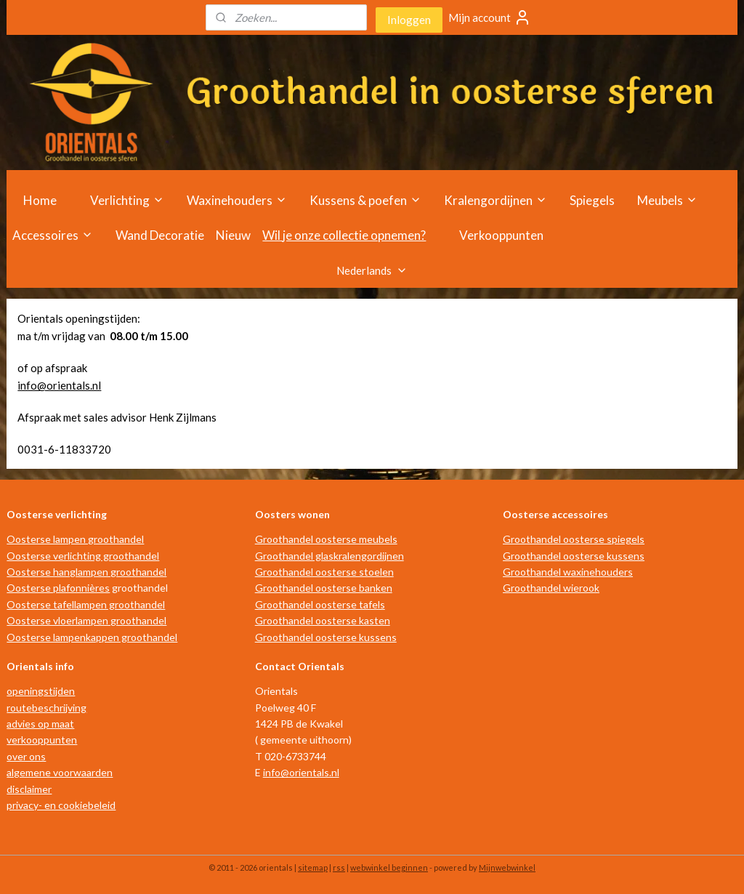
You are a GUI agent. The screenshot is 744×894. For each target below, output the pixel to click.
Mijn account (489, 17)
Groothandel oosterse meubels (326, 539)
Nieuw (233, 235)
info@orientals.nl (59, 385)
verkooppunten (42, 739)
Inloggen (409, 19)
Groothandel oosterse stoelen (324, 571)
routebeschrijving (46, 707)
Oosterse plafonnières (58, 587)
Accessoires (52, 235)
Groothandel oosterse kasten (322, 620)
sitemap (313, 867)
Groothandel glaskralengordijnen (329, 555)
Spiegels (592, 200)
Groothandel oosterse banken (323, 587)
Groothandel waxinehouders (568, 571)
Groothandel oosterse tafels (320, 604)
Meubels (667, 200)
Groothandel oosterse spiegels (573, 539)
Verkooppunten (501, 235)
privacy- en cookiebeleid (61, 805)
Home (40, 200)
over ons (26, 756)
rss (339, 867)
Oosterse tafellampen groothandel (86, 604)
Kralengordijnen (495, 200)
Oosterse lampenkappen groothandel (92, 637)
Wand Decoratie (160, 235)
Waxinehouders (237, 200)
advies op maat (40, 723)
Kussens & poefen (365, 200)
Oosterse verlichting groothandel (83, 555)
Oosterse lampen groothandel (75, 539)
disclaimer (29, 789)
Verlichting (127, 200)
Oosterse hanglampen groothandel (86, 571)
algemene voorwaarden (60, 772)
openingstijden (41, 691)
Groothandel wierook (551, 587)
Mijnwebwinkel (507, 867)
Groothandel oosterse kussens (326, 637)
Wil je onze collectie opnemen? (344, 235)
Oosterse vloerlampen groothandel (86, 620)
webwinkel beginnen (389, 867)
